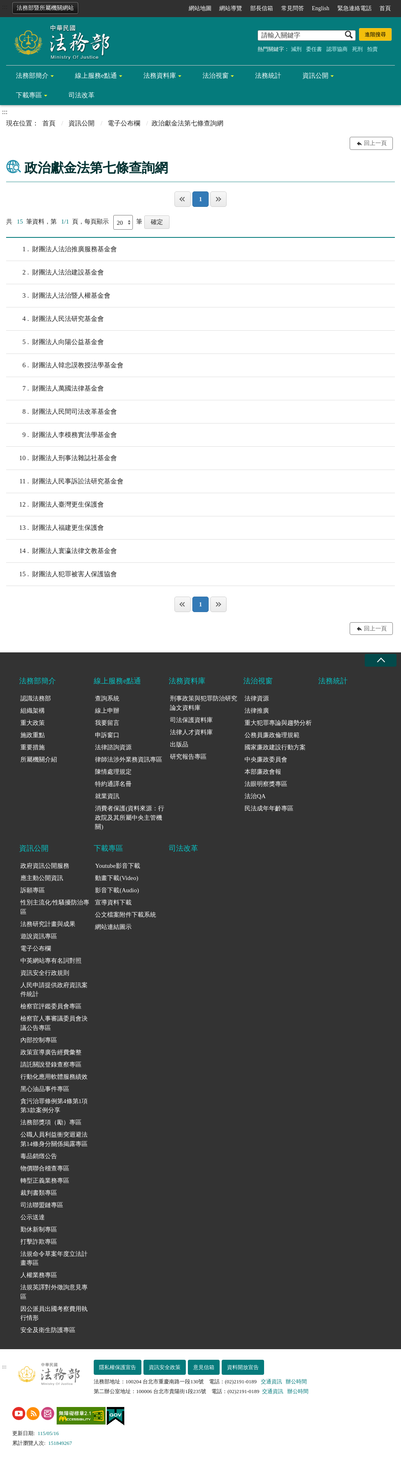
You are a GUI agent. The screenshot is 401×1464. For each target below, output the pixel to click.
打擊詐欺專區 (38, 1241)
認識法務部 (35, 698)
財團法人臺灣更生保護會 (55, 504)
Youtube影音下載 (117, 866)
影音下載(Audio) (117, 890)
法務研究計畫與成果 (47, 924)
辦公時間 (296, 1381)
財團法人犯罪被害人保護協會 (61, 574)
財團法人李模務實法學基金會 (61, 435)
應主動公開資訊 (41, 878)
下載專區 (29, 95)
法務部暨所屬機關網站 (45, 8)
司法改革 (81, 95)
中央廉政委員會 (266, 759)
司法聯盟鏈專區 (41, 1205)
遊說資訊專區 (38, 936)
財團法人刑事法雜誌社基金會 (61, 458)
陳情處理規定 (113, 771)
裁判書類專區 (38, 1193)
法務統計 (268, 75)
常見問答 (292, 8)
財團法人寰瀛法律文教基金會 (61, 551)
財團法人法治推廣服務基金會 (61, 249)
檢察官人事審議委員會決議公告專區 (54, 1023)
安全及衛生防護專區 (47, 1330)
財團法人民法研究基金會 (55, 319)
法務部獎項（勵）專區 (51, 1122)
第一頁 (182, 199)
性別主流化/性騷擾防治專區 (54, 907)
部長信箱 (261, 8)
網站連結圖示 (113, 927)
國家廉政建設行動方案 (275, 747)
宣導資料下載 (113, 902)
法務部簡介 (32, 75)
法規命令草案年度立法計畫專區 (54, 1258)
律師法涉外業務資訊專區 (128, 759)
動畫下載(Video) (116, 878)
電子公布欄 (124, 123)
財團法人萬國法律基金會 (55, 388)
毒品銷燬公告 (38, 1156)
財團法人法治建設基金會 (55, 272)
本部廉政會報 (263, 771)
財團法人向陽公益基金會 (55, 342)
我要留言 (107, 723)
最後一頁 (218, 199)
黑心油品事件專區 (44, 1089)
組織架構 (32, 710)
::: (4, 6)
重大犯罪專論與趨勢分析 (278, 723)
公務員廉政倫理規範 (272, 735)
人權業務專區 (38, 1275)
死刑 (357, 49)
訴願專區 (32, 890)
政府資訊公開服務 (44, 866)
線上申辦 (107, 710)
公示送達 (32, 1217)
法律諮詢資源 (113, 747)
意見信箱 (203, 1367)
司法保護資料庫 (191, 720)
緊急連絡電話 (354, 8)
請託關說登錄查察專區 (51, 1064)
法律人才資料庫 (191, 732)
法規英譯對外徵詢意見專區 (54, 1292)
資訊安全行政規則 (44, 973)
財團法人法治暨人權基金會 (58, 296)
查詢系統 (107, 698)
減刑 (296, 49)
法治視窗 (216, 75)
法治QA (255, 796)
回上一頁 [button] (375, 143)
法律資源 (257, 698)
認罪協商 (337, 49)
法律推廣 (257, 710)
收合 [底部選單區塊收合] (381, 660)
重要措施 (32, 747)
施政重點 (32, 735)
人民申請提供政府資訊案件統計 (54, 990)
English (320, 8)
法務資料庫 (159, 75)
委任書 (314, 49)
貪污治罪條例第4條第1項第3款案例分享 (54, 1106)
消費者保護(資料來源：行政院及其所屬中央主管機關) (129, 817)
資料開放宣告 (243, 1367)
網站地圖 (200, 8)
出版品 (179, 744)
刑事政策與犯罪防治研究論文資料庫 (203, 703)
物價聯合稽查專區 (44, 1168)
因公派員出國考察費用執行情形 (54, 1313)
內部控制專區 (38, 1040)
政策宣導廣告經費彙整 (51, 1052)
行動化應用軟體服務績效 (54, 1076)
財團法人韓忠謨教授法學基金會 (64, 365)
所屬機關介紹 (38, 759)
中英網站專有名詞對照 (51, 960)
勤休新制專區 (38, 1229)
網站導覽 (230, 8)
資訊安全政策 (165, 1367)
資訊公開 (315, 75)
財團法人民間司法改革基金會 (61, 412)
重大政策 (32, 723)
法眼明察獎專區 (266, 784)
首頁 (385, 8)
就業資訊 (107, 796)
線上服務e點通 (96, 75)
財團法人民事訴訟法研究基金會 (64, 481)
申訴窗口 (107, 735)
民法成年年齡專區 (269, 808)
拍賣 (372, 49)
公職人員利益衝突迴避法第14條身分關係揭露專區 (54, 1139)
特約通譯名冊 (113, 784)
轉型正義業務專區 (44, 1180)
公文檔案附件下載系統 (125, 914)
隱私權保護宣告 (117, 1367)
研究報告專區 (188, 756)
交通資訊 (271, 1381)
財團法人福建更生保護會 (55, 528)
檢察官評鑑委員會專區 (51, 1006)
